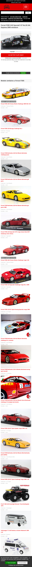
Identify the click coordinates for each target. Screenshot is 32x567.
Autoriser (23, 73)
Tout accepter (11, 562)
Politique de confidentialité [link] (16, 565)
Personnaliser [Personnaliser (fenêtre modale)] (22, 562)
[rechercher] (12, 12)
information (24, 58)
